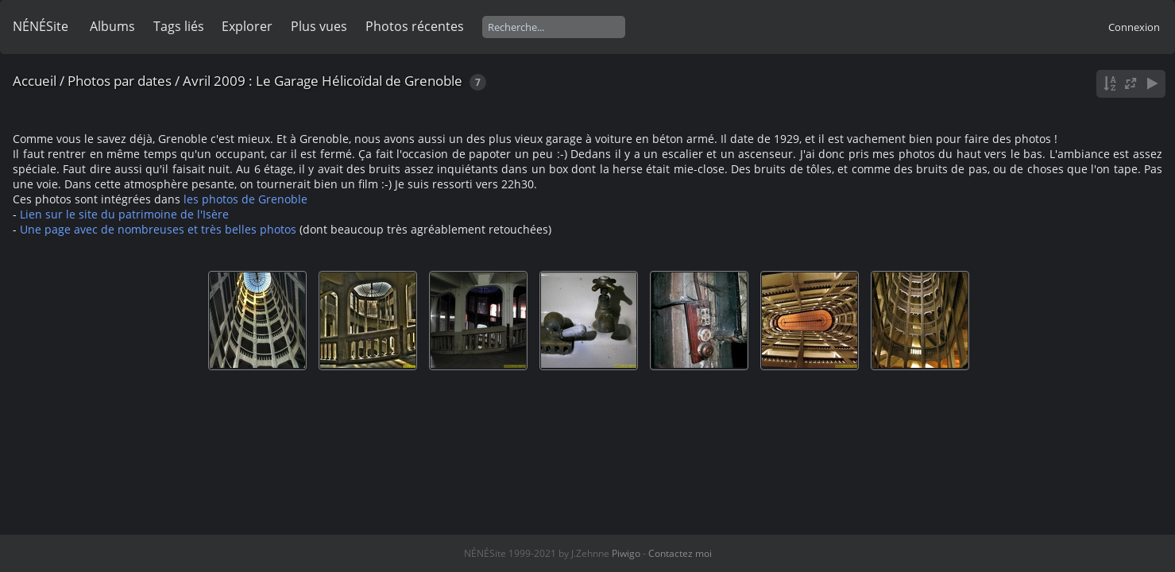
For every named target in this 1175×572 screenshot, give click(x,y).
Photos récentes (414, 26)
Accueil (34, 81)
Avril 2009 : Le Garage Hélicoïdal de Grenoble (322, 81)
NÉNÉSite (40, 26)
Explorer (247, 26)
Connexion (1134, 27)
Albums (112, 26)
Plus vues (319, 26)
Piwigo (626, 553)
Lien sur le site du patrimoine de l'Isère (124, 214)
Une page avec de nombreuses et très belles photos (158, 229)
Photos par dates (120, 81)
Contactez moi (680, 553)
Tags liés (178, 26)
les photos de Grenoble (245, 199)
